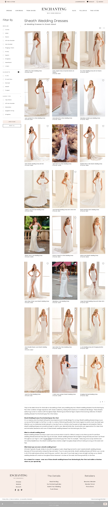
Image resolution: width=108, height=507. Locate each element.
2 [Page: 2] (102, 401)
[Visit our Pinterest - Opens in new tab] (21, 490)
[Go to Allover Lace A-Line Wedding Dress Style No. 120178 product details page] (37, 235)
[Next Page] (104, 402)
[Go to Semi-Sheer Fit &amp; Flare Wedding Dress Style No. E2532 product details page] (64, 326)
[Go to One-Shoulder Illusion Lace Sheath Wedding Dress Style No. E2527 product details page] (37, 326)
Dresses (18, 482)
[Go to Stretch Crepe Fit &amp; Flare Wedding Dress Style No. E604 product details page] (64, 235)
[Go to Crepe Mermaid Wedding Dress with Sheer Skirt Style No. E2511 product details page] (92, 281)
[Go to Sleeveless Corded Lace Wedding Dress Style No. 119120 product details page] (92, 97)
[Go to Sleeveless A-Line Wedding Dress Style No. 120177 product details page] (64, 281)
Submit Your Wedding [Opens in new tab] (54, 486)
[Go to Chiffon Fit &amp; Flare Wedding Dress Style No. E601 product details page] (37, 50)
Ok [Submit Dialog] (105, 504)
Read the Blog (54, 481)
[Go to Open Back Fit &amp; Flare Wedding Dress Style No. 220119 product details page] (64, 143)
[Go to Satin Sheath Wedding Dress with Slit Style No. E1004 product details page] (37, 143)
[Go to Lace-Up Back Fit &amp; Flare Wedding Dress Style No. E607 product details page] (37, 97)
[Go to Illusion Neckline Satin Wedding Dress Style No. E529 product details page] (92, 189)
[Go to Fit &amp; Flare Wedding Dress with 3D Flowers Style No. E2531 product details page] (92, 50)
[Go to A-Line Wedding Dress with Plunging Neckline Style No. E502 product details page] (92, 326)
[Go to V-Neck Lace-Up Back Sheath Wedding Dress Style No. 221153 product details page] (64, 374)
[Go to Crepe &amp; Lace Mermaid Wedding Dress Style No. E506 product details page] (37, 189)
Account (18, 487)
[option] (37, 53)
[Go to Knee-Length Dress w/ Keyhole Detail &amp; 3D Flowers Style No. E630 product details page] (64, 50)
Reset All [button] (12, 125)
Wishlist (18, 484)
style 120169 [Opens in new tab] (48, 438)
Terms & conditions (14, 499)
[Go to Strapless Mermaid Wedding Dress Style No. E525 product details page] (92, 374)
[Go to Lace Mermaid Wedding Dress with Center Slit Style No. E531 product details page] (64, 189)
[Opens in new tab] (83, 10)
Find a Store (90, 486)
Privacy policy (5, 499)
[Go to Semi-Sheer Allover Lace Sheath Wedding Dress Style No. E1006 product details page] (37, 281)
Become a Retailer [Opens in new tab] (90, 481)
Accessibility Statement (26, 499)
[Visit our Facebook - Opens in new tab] (15, 490)
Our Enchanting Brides (54, 484)
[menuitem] (10, 1)
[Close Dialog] (2, 504)
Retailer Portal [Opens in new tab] (89, 484)
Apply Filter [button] (12, 121)
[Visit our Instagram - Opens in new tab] (18, 490)
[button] (90, 1)
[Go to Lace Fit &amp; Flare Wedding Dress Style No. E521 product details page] (37, 374)
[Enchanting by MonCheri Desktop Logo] (54, 10)
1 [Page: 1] (100, 401)
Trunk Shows (54, 489)
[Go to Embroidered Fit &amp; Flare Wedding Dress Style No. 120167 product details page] (64, 97)
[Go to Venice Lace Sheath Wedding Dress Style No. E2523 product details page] (92, 235)
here (57, 505)
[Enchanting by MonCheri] (18, 476)
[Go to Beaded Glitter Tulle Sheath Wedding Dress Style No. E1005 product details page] (92, 143)
